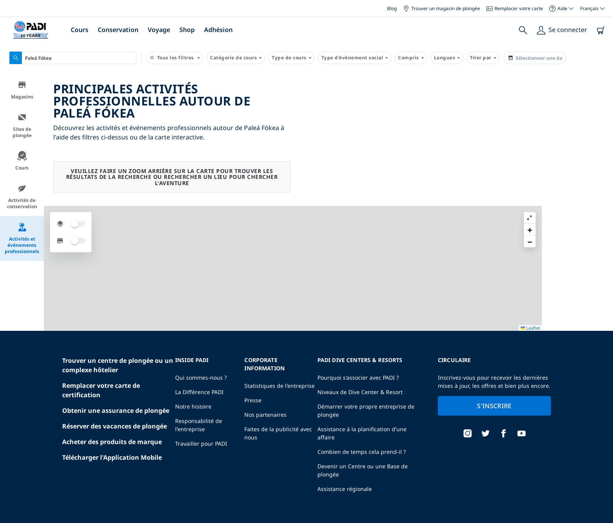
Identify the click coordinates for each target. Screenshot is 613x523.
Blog (392, 8)
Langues (447, 57)
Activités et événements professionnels (22, 239)
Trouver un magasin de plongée (441, 8)
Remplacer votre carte (514, 8)
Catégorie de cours (236, 57)
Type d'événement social (354, 57)
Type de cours (291, 57)
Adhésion (218, 29)
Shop (187, 29)
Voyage (159, 29)
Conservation (118, 29)
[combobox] (72, 58)
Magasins (22, 91)
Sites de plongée (22, 126)
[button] (601, 97)
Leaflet (601, 520)
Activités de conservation (22, 197)
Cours (79, 29)
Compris (411, 57)
